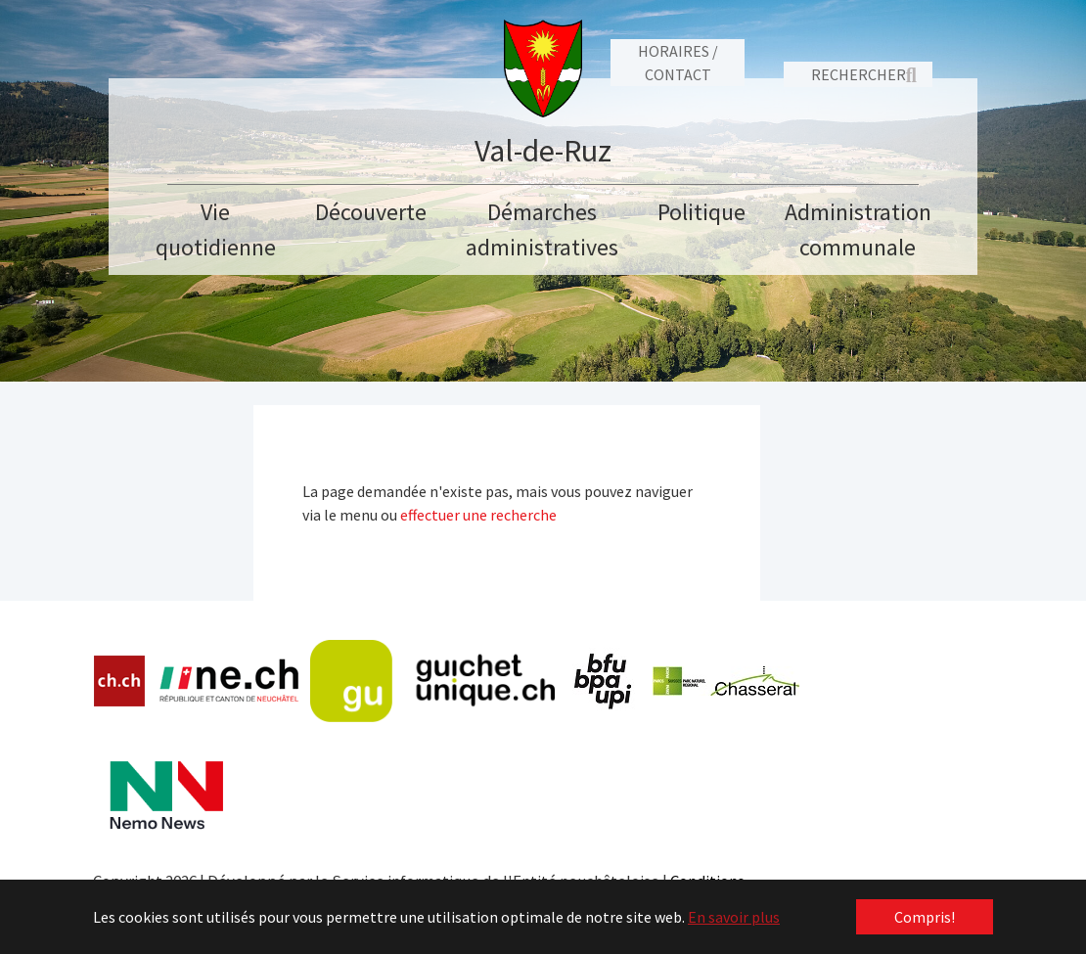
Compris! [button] (924, 917)
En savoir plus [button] (734, 917)
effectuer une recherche (478, 514)
